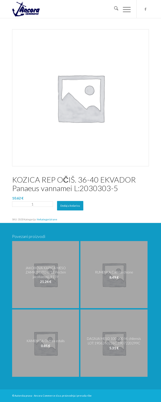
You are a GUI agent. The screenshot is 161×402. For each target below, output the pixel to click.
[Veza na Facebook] (145, 9)
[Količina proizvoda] (32, 204)
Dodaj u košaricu (70, 205)
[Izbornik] (124, 9)
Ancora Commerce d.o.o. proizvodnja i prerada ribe (63, 395)
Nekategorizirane (47, 219)
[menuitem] (114, 9)
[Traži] (114, 9)
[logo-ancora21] (67, 9)
